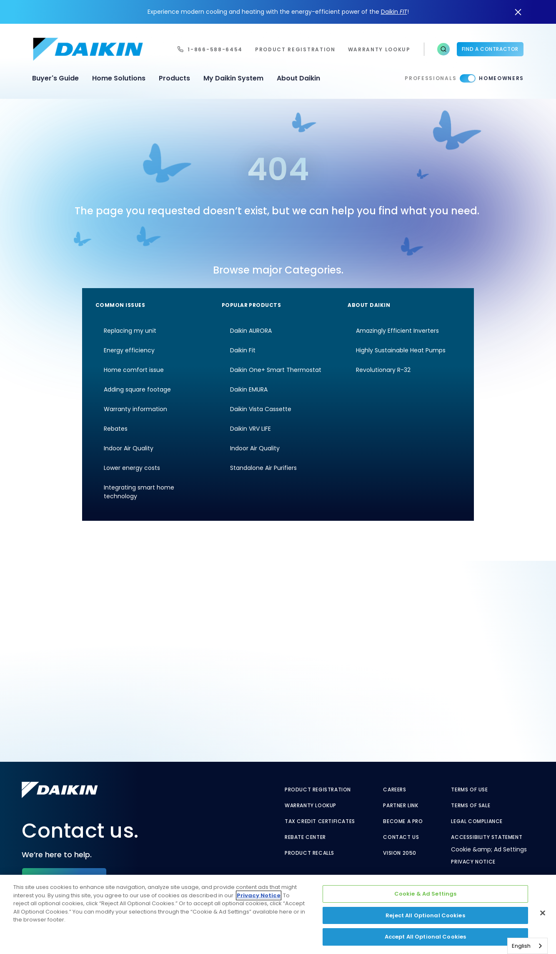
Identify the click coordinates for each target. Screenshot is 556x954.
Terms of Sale (470, 805)
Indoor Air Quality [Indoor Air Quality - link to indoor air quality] (255, 448)
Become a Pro (403, 821)
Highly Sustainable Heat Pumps (401, 350)
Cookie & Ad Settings (425, 894)
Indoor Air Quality (128, 448)
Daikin (394, 12)
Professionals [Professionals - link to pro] (430, 78)
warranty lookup (379, 49)
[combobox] (527, 946)
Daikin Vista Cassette (260, 409)
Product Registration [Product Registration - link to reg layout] (318, 790)
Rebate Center (305, 837)
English (521, 946)
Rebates (116, 428)
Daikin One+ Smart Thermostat (275, 370)
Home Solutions (118, 78)
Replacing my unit (130, 330)
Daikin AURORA (251, 330)
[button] (443, 49)
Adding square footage (137, 389)
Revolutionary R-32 (383, 370)
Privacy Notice (473, 862)
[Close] (542, 913)
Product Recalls (309, 853)
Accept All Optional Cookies (425, 937)
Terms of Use (469, 790)
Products (174, 78)
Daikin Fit (242, 350)
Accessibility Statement (486, 837)
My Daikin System (233, 78)
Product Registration (295, 49)
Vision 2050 (399, 853)
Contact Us (401, 837)
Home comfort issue (134, 370)
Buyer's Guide (55, 78)
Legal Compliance (477, 821)
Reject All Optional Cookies (425, 915)
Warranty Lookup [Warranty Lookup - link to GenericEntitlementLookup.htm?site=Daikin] (310, 805)
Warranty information (135, 409)
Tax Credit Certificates (320, 821)
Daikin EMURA (249, 389)
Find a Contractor (490, 49)
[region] (278, 914)
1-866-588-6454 (215, 49)
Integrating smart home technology (139, 491)
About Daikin (298, 78)
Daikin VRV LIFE (250, 428)
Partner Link (400, 805)
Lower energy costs (132, 468)
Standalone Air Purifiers (263, 468)
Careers (394, 790)
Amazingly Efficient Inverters (397, 330)
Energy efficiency (129, 350)
